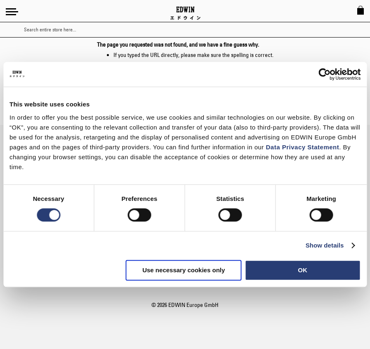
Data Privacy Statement (302, 147)
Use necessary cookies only (183, 270)
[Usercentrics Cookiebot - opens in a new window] (324, 74)
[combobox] (192, 29)
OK (302, 270)
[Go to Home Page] (185, 13)
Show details (325, 245)
